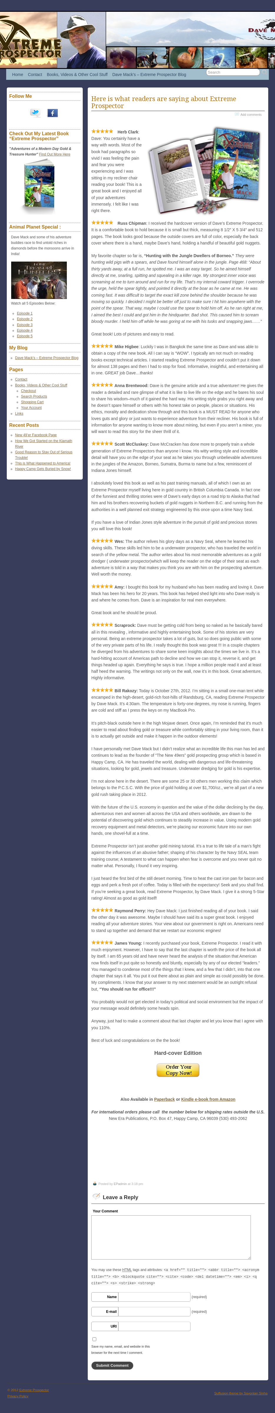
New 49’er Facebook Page (36, 435)
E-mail (111, 1312)
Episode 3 (24, 325)
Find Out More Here (54, 154)
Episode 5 (24, 336)
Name (112, 1297)
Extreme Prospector (34, 1390)
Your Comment (105, 1211)
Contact (35, 74)
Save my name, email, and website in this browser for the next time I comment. (120, 1350)
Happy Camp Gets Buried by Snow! (43, 469)
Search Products (34, 396)
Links (19, 413)
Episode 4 (24, 330)
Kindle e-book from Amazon (208, 1099)
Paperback (164, 1099)
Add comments (251, 114)
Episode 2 (24, 319)
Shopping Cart (32, 402)
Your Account (31, 408)
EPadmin (120, 1184)
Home (17, 74)
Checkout (28, 391)
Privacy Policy (17, 1396)
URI (114, 1326)
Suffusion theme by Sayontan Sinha (241, 1393)
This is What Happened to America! (42, 463)
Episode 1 (24, 313)
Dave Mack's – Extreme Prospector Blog (149, 74)
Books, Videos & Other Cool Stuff (77, 74)
